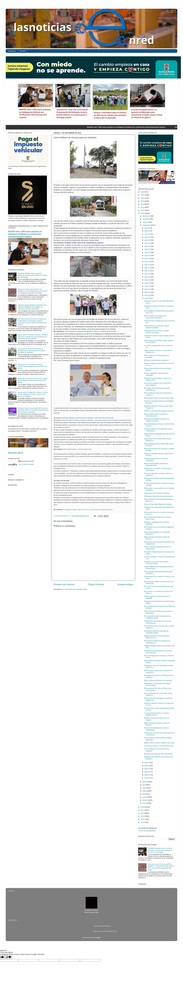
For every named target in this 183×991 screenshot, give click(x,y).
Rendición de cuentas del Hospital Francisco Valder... (156, 562)
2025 (143, 195)
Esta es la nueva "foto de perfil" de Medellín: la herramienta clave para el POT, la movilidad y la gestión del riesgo (33, 291)
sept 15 (147, 274)
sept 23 (147, 249)
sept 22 (147, 252)
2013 (143, 822)
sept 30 (147, 228)
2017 (143, 810)
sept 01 (147, 778)
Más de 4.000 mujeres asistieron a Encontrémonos (156, 415)
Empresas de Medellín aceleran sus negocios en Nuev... (156, 420)
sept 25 (147, 243)
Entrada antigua (125, 584)
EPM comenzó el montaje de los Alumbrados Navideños (155, 317)
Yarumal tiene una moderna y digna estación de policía (156, 326)
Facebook (12, 51)
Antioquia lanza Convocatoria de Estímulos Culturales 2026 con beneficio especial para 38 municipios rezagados (33, 410)
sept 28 (147, 234)
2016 (143, 813)
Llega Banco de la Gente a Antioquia (157, 493)
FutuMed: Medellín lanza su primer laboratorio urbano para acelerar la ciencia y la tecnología (32, 275)
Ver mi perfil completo (26, 464)
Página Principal (96, 584)
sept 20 (147, 258)
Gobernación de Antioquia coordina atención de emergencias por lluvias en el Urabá (32, 366)
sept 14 (147, 277)
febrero (145, 800)
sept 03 (147, 772)
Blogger (98, 937)
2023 (143, 201)
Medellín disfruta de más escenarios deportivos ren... (156, 637)
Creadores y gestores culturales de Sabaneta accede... (156, 632)
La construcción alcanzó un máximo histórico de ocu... (156, 714)
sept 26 (147, 240)
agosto (145, 782)
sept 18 (147, 265)
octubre (145, 222)
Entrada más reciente (64, 584)
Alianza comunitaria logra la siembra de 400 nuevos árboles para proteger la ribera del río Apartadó (110, 115)
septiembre (147, 225)
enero (145, 803)
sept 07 (147, 298)
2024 (143, 198)
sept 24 (147, 246)
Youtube (22, 51)
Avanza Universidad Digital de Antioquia (158, 504)
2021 (143, 207)
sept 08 (147, 295)
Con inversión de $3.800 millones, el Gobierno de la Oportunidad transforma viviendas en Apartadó (31, 350)
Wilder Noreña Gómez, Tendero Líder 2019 (159, 743)
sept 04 (147, 769)
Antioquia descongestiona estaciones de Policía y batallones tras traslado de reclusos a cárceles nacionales (32, 307)
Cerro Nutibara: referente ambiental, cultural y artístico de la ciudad (90, 331)
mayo (145, 791)
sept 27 (147, 237)
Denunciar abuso (15, 453)
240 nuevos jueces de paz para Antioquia (158, 496)
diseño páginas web (91, 912)
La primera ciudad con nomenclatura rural (158, 746)
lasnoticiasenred (27, 461)
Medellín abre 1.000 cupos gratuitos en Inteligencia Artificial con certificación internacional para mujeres (25, 234)
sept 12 (147, 283)
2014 (143, 819)
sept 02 (147, 775)
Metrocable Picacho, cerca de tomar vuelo (158, 398)
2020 (143, 210)
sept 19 (147, 261)
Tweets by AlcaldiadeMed (147, 831)
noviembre (146, 219)
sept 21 (147, 255)
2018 (143, 807)
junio (144, 788)
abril (144, 794)
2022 (143, 204)
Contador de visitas (91, 910)
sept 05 (147, 766)
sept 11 (147, 286)
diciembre (146, 216)
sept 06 (147, 763)
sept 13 (147, 280)
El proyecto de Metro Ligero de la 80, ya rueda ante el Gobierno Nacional (87, 509)
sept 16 (147, 271)
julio (144, 785)
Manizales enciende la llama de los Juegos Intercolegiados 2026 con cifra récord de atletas (33, 380)
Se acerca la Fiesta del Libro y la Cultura (158, 754)
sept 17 (147, 268)
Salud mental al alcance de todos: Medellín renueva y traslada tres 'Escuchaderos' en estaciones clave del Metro (33, 336)
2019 (143, 213)
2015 (143, 816)
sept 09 (147, 292)
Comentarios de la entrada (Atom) (75, 589)
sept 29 (147, 231)
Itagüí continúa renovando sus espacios (158, 680)
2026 (143, 192)
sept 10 (147, 289)
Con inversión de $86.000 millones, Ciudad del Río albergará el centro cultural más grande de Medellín (33, 394)
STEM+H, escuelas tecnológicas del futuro (159, 411)
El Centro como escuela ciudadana (156, 360)
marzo (145, 797)
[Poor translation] (8, 957)
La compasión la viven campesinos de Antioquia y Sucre (157, 617)
